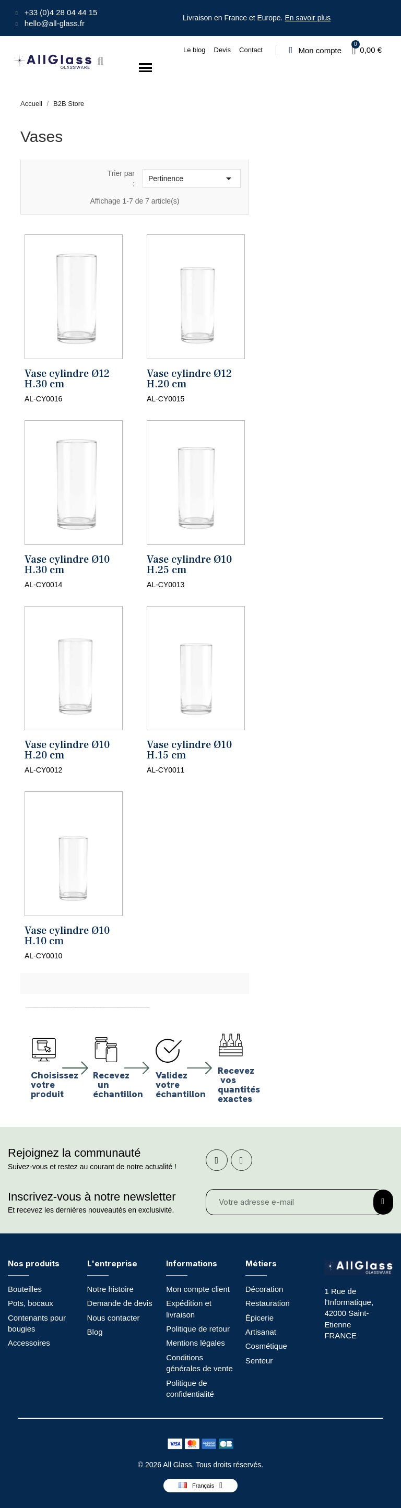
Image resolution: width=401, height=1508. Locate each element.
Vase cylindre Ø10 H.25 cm (189, 565)
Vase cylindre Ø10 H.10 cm (67, 936)
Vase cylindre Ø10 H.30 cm (67, 565)
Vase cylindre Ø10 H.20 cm (67, 750)
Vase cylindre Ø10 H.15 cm (189, 750)
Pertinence (191, 178)
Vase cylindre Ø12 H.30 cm (67, 379)
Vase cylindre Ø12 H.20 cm (189, 379)
